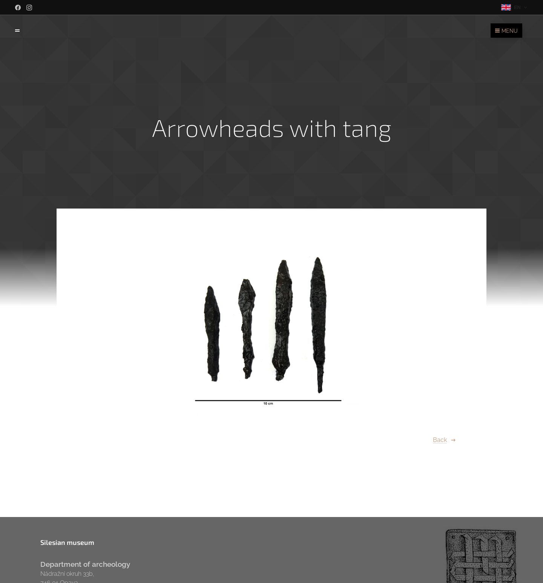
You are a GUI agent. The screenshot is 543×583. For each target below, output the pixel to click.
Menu (506, 31)
